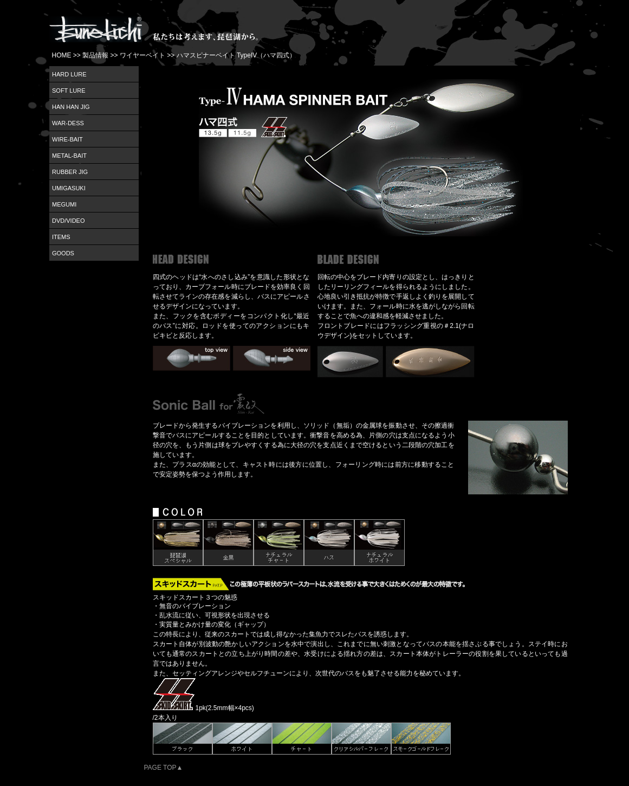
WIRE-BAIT (67, 139)
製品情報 (95, 55)
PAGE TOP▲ (163, 767)
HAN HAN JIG (71, 107)
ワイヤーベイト (142, 55)
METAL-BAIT (69, 155)
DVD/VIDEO (68, 220)
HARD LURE (69, 74)
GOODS (63, 253)
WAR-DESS (68, 123)
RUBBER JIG (70, 172)
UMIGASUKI (69, 188)
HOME (62, 55)
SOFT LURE (69, 90)
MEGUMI (64, 204)
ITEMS (61, 237)
